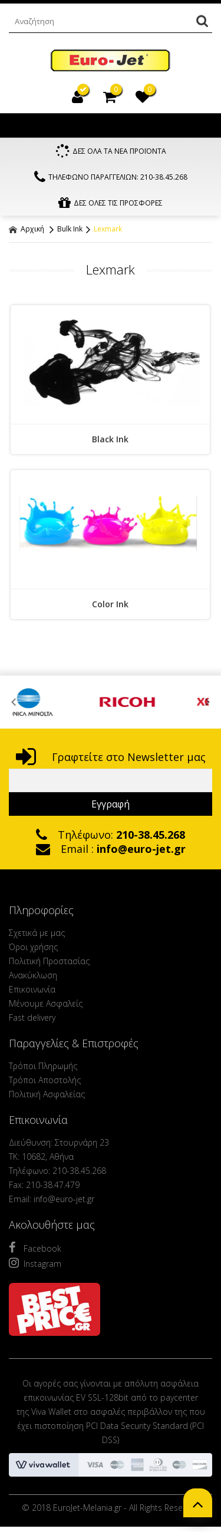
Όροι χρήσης (33, 946)
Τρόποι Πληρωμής (43, 1065)
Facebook (35, 1247)
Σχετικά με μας (37, 932)
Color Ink (110, 604)
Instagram (35, 1263)
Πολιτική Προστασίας (49, 961)
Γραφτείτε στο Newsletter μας (111, 757)
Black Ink (110, 439)
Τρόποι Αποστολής (45, 1080)
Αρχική (26, 229)
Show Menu (20, 125)
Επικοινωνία (32, 989)
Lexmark (108, 229)
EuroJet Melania (110, 61)
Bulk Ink (70, 229)
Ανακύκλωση (33, 975)
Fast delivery (32, 1017)
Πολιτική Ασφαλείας (47, 1094)
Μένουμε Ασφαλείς (46, 1003)
